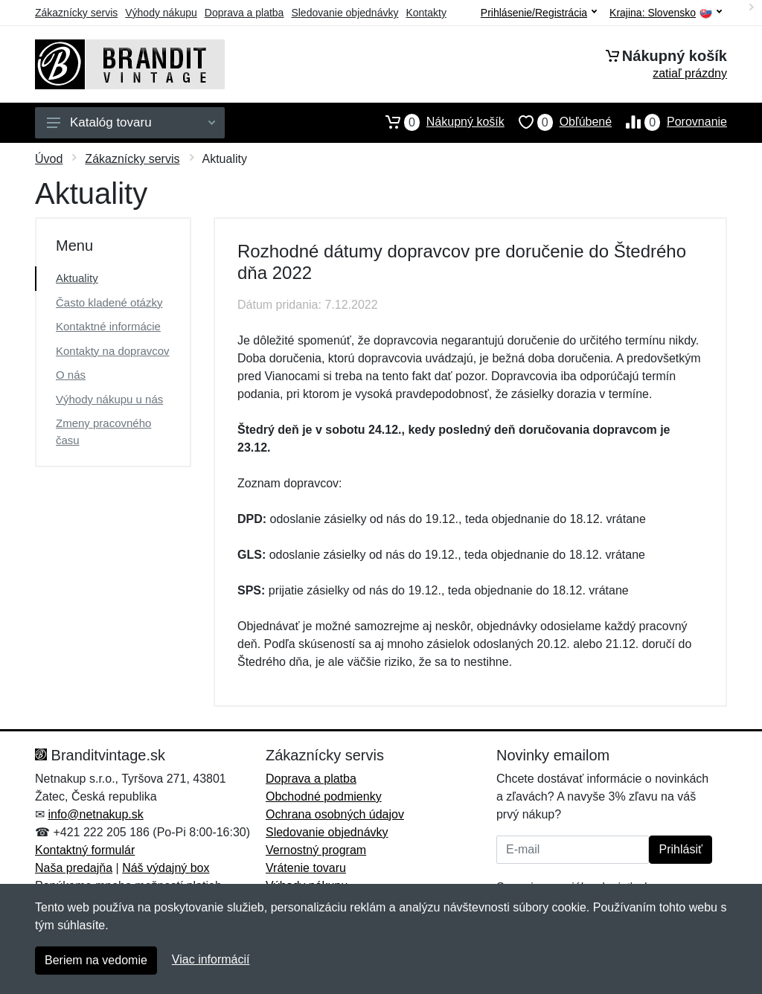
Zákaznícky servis (76, 13)
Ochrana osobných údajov (335, 814)
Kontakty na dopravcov (113, 350)
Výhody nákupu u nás (109, 399)
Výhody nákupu (161, 13)
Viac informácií (211, 959)
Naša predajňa (73, 868)
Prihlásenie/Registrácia (539, 12)
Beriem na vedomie (96, 960)
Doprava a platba (244, 13)
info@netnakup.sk (95, 814)
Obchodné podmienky (324, 796)
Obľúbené (558, 122)
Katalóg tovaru (131, 122)
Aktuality (77, 278)
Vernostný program (316, 850)
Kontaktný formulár (85, 850)
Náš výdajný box (165, 868)
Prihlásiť (680, 849)
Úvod (49, 159)
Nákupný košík (438, 122)
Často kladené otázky (109, 302)
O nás (71, 374)
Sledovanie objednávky (344, 13)
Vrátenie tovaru (306, 868)
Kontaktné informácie (108, 326)
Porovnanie (669, 122)
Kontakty (426, 13)
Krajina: (665, 13)
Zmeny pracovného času (103, 431)
